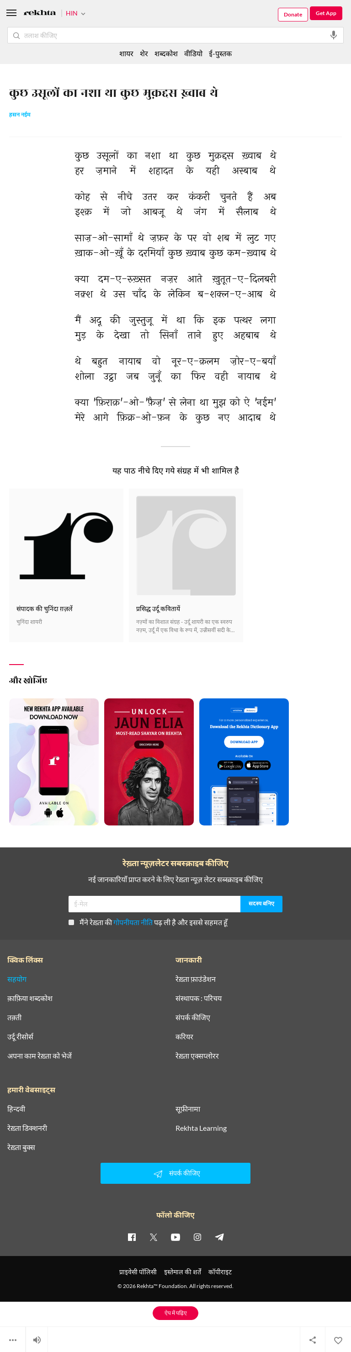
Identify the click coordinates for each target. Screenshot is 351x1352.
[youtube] (175, 1237)
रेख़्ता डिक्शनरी (27, 1128)
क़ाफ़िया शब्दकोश (30, 998)
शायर (126, 53)
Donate (293, 14)
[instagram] (197, 1237)
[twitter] (153, 1237)
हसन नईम (20, 115)
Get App (326, 13)
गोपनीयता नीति (133, 922)
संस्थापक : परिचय (199, 998)
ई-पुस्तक (220, 53)
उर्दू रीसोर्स (20, 1036)
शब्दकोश (166, 53)
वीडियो (193, 53)
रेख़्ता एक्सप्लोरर (197, 1055)
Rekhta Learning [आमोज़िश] (201, 1128)
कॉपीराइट (220, 1272)
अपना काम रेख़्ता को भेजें (39, 1055)
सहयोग (17, 979)
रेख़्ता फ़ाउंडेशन (196, 979)
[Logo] (40, 14)
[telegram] (219, 1237)
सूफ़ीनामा (188, 1108)
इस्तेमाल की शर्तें (182, 1272)
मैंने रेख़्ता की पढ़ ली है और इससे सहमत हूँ (148, 922)
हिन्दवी (16, 1108)
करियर (184, 1036)
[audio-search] (333, 35)
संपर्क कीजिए (193, 1017)
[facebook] (131, 1237)
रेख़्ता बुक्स (21, 1147)
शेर (144, 53)
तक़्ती (14, 1017)
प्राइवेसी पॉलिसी (138, 1272)
